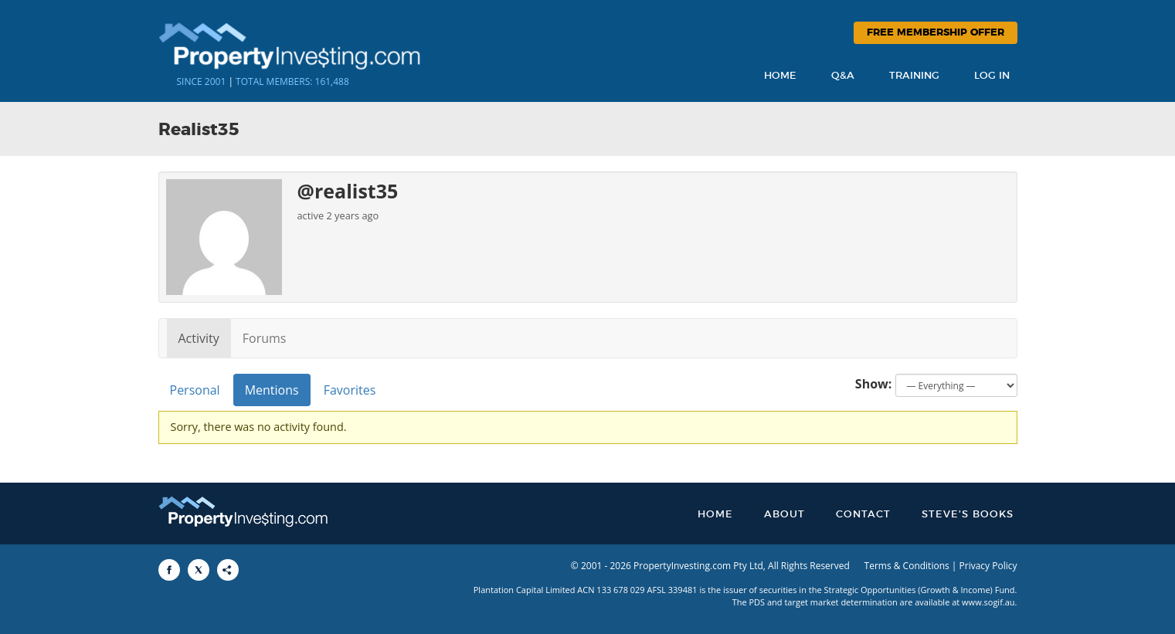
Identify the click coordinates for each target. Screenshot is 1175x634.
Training (914, 76)
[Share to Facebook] (169, 570)
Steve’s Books (968, 515)
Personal (195, 389)
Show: (873, 383)
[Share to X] (198, 570)
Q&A (842, 76)
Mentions (272, 389)
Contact (863, 515)
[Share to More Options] (228, 570)
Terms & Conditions (906, 565)
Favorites (350, 389)
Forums (265, 338)
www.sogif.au (988, 602)
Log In (992, 76)
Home (780, 76)
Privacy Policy (988, 565)
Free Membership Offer (935, 33)
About (784, 515)
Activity (198, 338)
